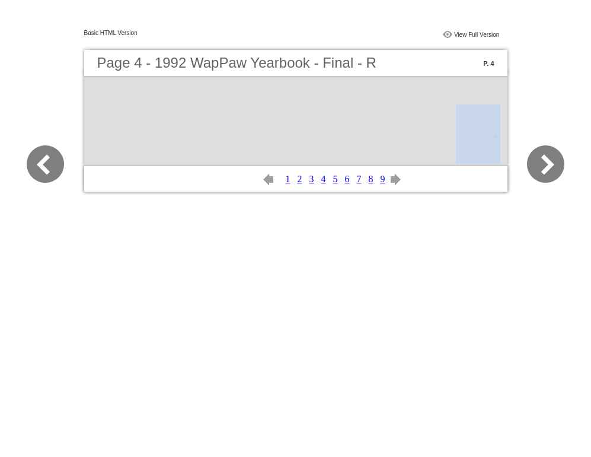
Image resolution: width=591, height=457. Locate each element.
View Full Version (477, 34)
